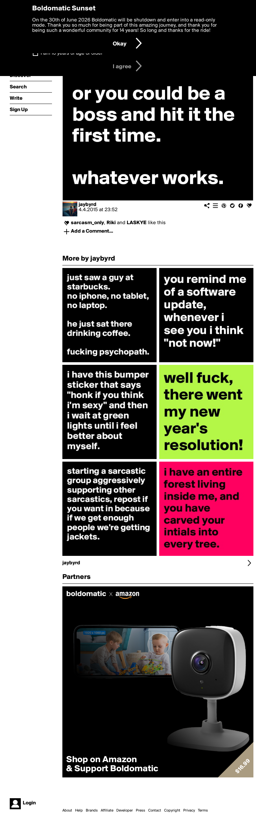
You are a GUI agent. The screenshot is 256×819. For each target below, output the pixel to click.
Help (79, 811)
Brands (92, 811)
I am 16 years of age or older (72, 53)
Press (140, 811)
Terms (203, 811)
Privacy (189, 811)
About (67, 811)
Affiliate (107, 811)
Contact (154, 811)
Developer (124, 811)
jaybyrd (87, 204)
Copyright (172, 811)
